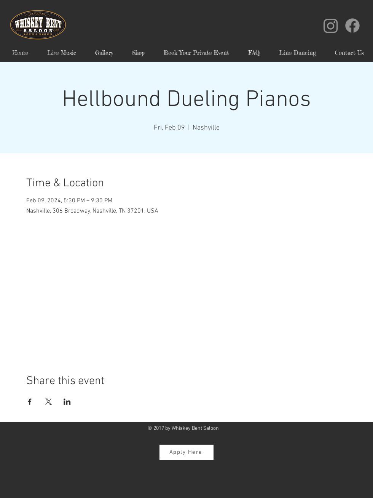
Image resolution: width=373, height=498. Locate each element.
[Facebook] (352, 25)
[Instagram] (330, 25)
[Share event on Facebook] (29, 402)
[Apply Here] (186, 452)
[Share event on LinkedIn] (67, 402)
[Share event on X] (48, 402)
